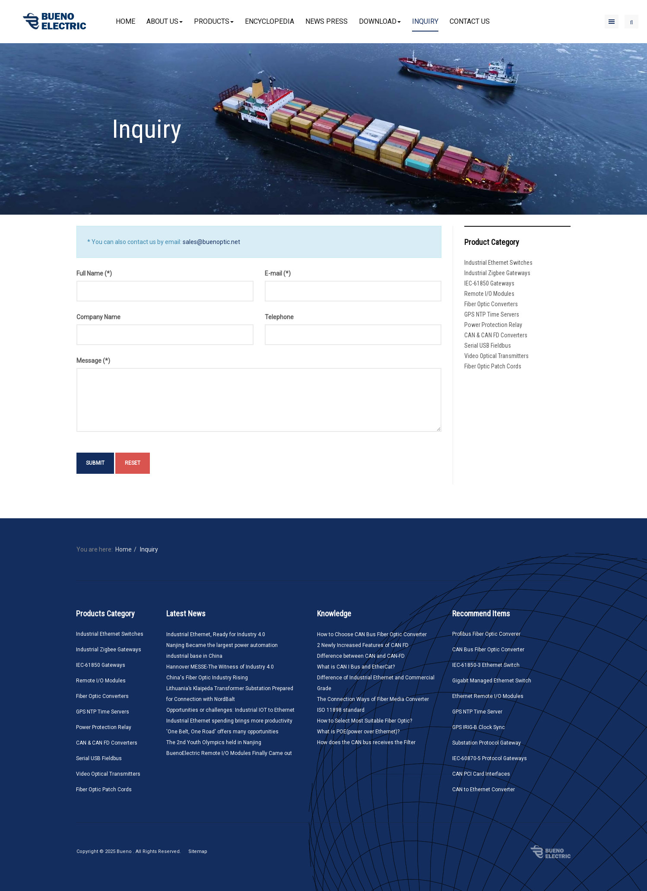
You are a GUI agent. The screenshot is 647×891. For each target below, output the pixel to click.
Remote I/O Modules (489, 293)
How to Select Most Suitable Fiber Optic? (364, 721)
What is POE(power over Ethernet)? (358, 732)
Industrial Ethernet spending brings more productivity (229, 721)
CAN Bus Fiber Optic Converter (488, 650)
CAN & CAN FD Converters (495, 335)
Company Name (98, 317)
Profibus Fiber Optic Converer (486, 634)
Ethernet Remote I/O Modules (487, 696)
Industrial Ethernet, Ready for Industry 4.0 (215, 634)
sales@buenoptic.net (211, 241)
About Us (164, 21)
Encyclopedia (269, 21)
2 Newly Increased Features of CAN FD (363, 645)
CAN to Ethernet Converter (483, 789)
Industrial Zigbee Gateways (497, 273)
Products (214, 21)
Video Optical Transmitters (496, 355)
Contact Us (470, 21)
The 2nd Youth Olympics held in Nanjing (213, 742)
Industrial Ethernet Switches (498, 262)
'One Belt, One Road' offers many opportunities (222, 732)
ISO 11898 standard (341, 710)
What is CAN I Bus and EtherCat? (356, 667)
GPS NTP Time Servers (491, 314)
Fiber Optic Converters (491, 304)
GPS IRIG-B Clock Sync (478, 727)
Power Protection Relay (493, 324)
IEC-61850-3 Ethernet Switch (486, 665)
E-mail (278, 273)
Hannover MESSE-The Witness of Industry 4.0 (220, 667)
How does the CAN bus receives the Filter (366, 742)
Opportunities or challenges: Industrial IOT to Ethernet (230, 710)
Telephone (279, 317)
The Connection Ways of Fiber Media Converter (373, 699)
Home (125, 21)
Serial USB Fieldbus (487, 345)
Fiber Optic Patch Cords (492, 366)
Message (93, 360)
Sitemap (197, 851)
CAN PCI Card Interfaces (481, 774)
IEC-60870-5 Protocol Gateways (489, 758)
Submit (95, 463)
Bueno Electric (550, 851)
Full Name (94, 273)
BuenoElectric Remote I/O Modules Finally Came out (229, 753)
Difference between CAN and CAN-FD (361, 656)
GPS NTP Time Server (477, 712)
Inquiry (425, 21)
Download (380, 21)
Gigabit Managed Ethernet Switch (491, 681)
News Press (326, 21)
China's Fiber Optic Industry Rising (207, 678)
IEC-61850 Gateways (489, 283)
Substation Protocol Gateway (486, 743)
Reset (132, 463)
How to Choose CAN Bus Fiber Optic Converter (372, 634)
